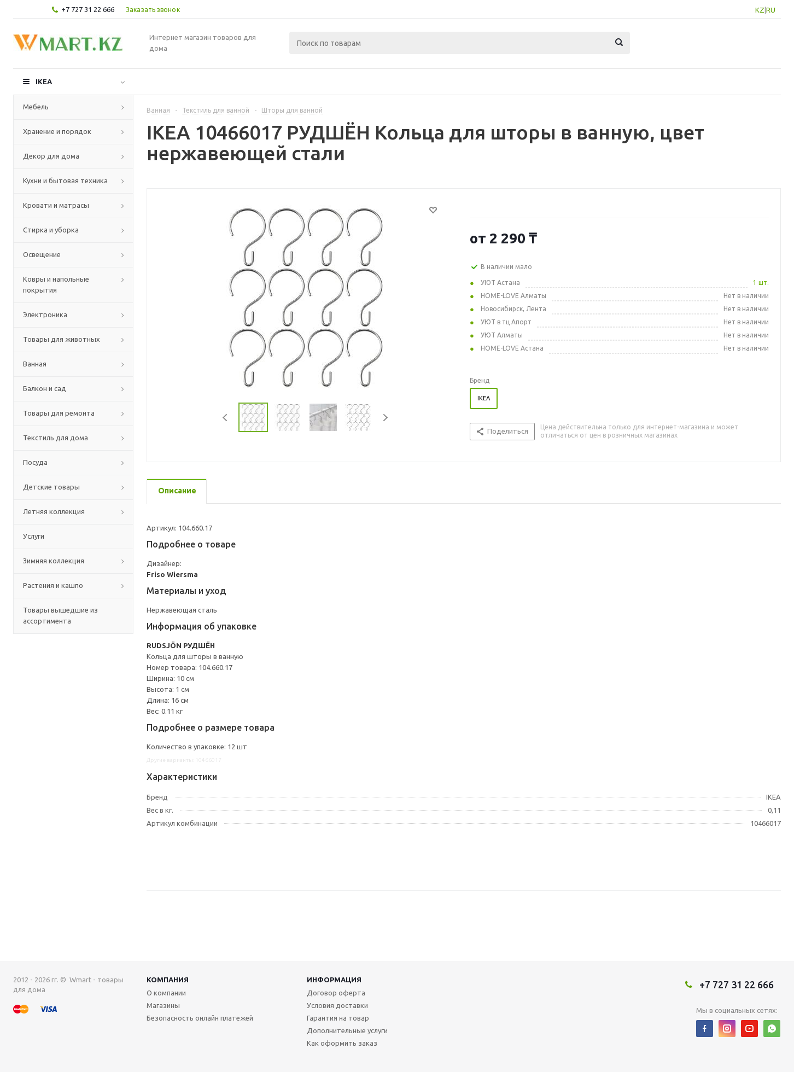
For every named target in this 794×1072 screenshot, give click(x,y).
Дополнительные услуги (347, 1030)
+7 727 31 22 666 (87, 9)
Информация (334, 979)
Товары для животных (61, 339)
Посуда (35, 462)
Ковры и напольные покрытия (56, 284)
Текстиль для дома (55, 437)
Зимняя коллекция (53, 560)
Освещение (42, 254)
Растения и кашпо (53, 585)
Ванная (34, 364)
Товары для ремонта (59, 413)
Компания (168, 979)
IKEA (44, 81)
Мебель (36, 106)
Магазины (163, 1005)
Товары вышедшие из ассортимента (60, 615)
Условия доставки (337, 1005)
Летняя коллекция (54, 511)
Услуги (33, 536)
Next (385, 418)
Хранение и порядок (57, 131)
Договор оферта (336, 993)
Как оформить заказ (342, 1043)
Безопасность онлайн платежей (200, 1018)
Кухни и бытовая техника (65, 180)
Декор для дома (51, 156)
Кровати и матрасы (56, 205)
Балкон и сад (44, 388)
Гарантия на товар (338, 1018)
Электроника (45, 314)
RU (770, 10)
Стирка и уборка (51, 230)
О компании (166, 993)
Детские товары (51, 487)
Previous (225, 418)
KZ (759, 10)
